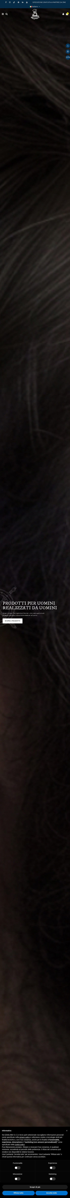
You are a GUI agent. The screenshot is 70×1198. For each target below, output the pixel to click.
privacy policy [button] (25, 1137)
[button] (67, 1131)
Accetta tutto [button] (51, 1193)
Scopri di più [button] (35, 1187)
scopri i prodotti (12, 621)
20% (68, 57)
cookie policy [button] (20, 1145)
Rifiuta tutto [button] (18, 1193)
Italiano (35, 6)
